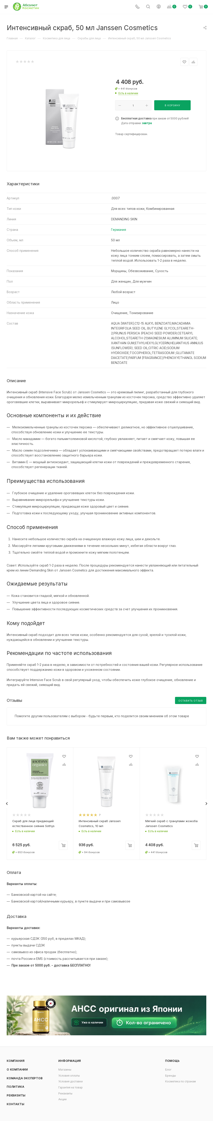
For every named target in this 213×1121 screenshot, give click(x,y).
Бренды (170, 1075)
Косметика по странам (180, 1081)
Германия (118, 229)
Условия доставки (70, 1081)
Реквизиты (16, 1095)
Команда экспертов (25, 1078)
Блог (168, 1069)
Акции (62, 1099)
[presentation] (6, 803)
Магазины (64, 1069)
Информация (69, 1061)
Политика (15, 1086)
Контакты (15, 1104)
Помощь (172, 1061)
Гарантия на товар (70, 1087)
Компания (15, 1061)
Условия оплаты (69, 1075)
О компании (17, 1069)
